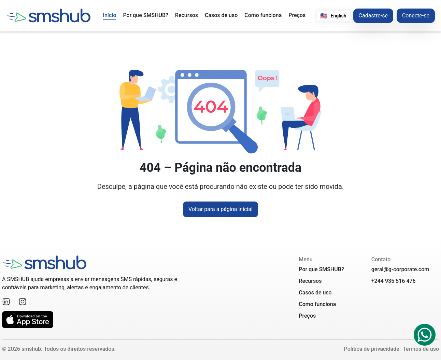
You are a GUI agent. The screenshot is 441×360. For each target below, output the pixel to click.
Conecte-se (415, 15)
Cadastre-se (373, 15)
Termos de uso (421, 349)
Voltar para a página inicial (220, 209)
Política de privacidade (371, 349)
